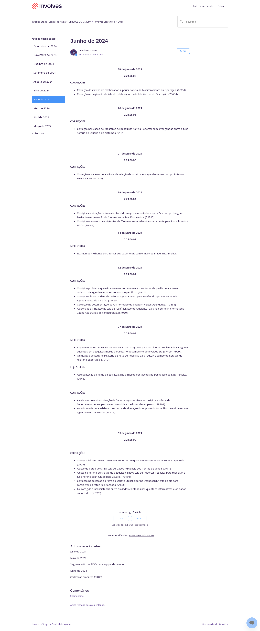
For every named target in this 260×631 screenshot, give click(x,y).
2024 (120, 21)
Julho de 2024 (41, 90)
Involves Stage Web (105, 21)
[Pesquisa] (202, 21)
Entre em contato (203, 6)
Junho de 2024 (42, 99)
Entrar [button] (221, 6)
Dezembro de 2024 (45, 46)
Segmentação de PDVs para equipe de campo (97, 564)
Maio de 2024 (42, 108)
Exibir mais (38, 133)
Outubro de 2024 (44, 63)
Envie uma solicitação (141, 535)
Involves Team (88, 50)
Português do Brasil (215, 624)
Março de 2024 (42, 126)
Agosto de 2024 (43, 81)
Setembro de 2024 (45, 72)
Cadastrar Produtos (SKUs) (86, 577)
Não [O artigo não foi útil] (139, 518)
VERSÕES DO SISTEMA (80, 21)
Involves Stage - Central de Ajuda (49, 21)
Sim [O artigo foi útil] (121, 518)
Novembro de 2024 (45, 54)
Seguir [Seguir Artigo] (183, 51)
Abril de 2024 (41, 117)
